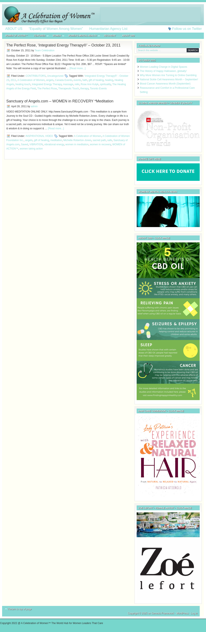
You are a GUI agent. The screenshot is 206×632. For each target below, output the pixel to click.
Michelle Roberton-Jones (77, 140)
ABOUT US (13, 28)
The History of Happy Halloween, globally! (163, 71)
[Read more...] (78, 68)
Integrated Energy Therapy (47, 84)
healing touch (22, 84)
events (77, 80)
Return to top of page (20, 609)
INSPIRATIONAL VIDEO (39, 136)
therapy (84, 88)
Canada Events (63, 80)
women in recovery (100, 144)
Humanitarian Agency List (108, 28)
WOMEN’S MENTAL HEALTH (82, 36)
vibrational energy (54, 144)
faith (84, 80)
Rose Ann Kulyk (90, 84)
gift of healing (95, 80)
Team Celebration (44, 50)
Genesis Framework (163, 613)
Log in (194, 613)
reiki (77, 84)
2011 (13, 80)
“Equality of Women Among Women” (56, 28)
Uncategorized (55, 75)
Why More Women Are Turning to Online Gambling (168, 75)
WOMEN (57, 36)
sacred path (99, 140)
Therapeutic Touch (68, 88)
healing (109, 80)
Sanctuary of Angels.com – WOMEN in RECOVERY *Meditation (60, 101)
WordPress (182, 613)
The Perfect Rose (47, 88)
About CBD (128, 35)
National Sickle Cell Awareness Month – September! (169, 79)
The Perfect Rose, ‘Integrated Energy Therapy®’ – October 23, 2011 (63, 45)
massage (68, 84)
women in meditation (76, 144)
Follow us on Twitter (187, 28)
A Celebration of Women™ (103, 14)
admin (34, 106)
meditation (56, 140)
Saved (24, 144)
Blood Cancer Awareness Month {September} (165, 83)
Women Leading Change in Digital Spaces (163, 66)
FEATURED (40, 36)
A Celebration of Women (31, 80)
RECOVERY (110, 35)
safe (109, 140)
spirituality (105, 84)
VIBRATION (36, 144)
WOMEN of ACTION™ (16, 35)
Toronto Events (98, 88)
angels (49, 80)
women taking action (31, 148)
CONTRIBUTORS (36, 75)
